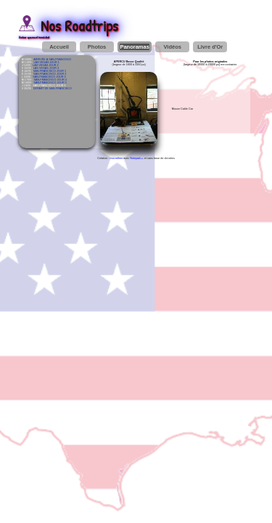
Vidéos (172, 47)
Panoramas (134, 47)
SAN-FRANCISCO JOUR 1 (49, 71)
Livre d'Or (210, 47)
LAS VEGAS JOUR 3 (46, 68)
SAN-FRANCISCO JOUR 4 (49, 79)
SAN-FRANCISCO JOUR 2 (49, 74)
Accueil (59, 47)
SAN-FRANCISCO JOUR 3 (49, 77)
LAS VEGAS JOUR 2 (45, 65)
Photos (97, 47)
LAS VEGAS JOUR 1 (46, 62)
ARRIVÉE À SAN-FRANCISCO (52, 59)
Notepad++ (137, 158)
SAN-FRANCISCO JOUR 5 (49, 82)
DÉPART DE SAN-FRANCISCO (52, 88)
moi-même (116, 158)
